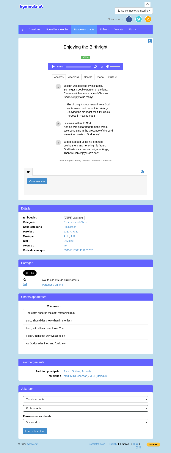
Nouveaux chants (84, 29)
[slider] (78, 67)
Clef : (26, 240)
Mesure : (28, 245)
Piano (100, 77)
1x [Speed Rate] (102, 67)
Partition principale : (48, 371)
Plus (132, 29)
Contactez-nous (97, 444)
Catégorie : (30, 222)
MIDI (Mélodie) (98, 375)
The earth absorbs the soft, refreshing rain (50, 312)
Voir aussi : (54, 306)
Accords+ (73, 77)
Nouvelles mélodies (57, 29)
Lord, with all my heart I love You (45, 328)
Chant (68, 218)
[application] (85, 66)
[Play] (53, 66)
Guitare (112, 77)
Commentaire (37, 181)
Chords (88, 77)
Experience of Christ (75, 222)
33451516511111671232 (78, 250)
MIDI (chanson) (79, 375)
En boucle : (30, 217)
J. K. (73, 236)
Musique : (29, 236)
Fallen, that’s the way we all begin (45, 335)
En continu (78, 218)
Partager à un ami (52, 284)
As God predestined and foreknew (46, 343)
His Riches (70, 226)
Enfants (104, 29)
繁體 (138, 447)
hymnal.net (32, 444)
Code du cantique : (35, 250)
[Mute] (107, 66)
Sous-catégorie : (33, 226)
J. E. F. (68, 231)
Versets (118, 29)
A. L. (76, 231)
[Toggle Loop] (95, 66)
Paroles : (28, 231)
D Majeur (69, 240)
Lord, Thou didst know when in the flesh (49, 320)
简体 (135, 444)
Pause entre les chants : (38, 416)
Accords (59, 77)
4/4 (65, 245)
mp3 (66, 375)
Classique (34, 29)
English (113, 444)
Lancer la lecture (35, 431)
